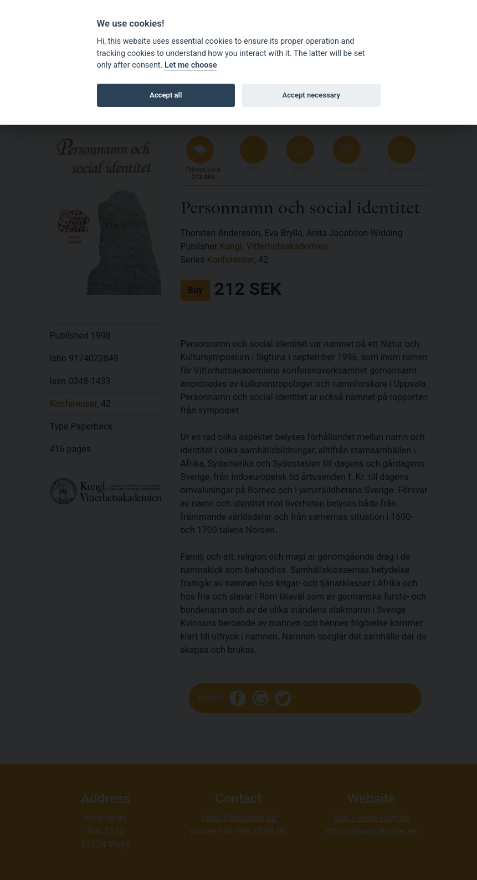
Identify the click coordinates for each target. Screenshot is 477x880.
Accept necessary (311, 95)
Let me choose (191, 65)
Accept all (166, 95)
